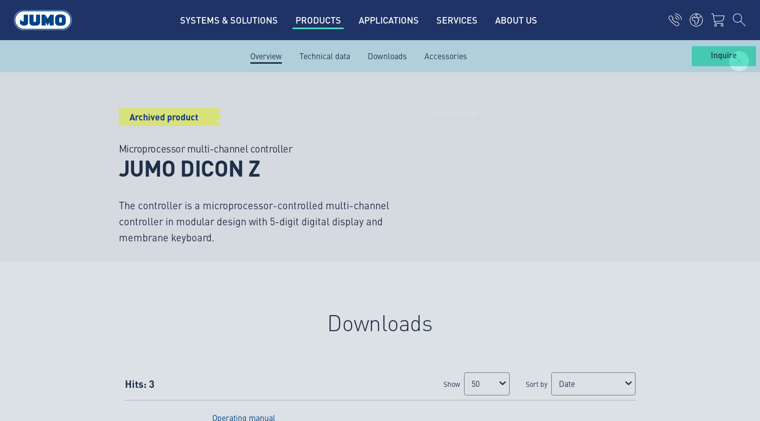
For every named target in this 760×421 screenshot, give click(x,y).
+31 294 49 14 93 (150, 290)
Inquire (724, 55)
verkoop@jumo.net (127, 251)
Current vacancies (276, 125)
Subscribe (633, 180)
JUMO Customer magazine (290, 165)
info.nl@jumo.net (124, 200)
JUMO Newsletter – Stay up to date (454, 164)
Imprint (108, 343)
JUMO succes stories (281, 145)
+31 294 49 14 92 (150, 239)
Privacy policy (119, 363)
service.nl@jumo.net (130, 303)
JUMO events (266, 184)
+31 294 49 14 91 (150, 187)
